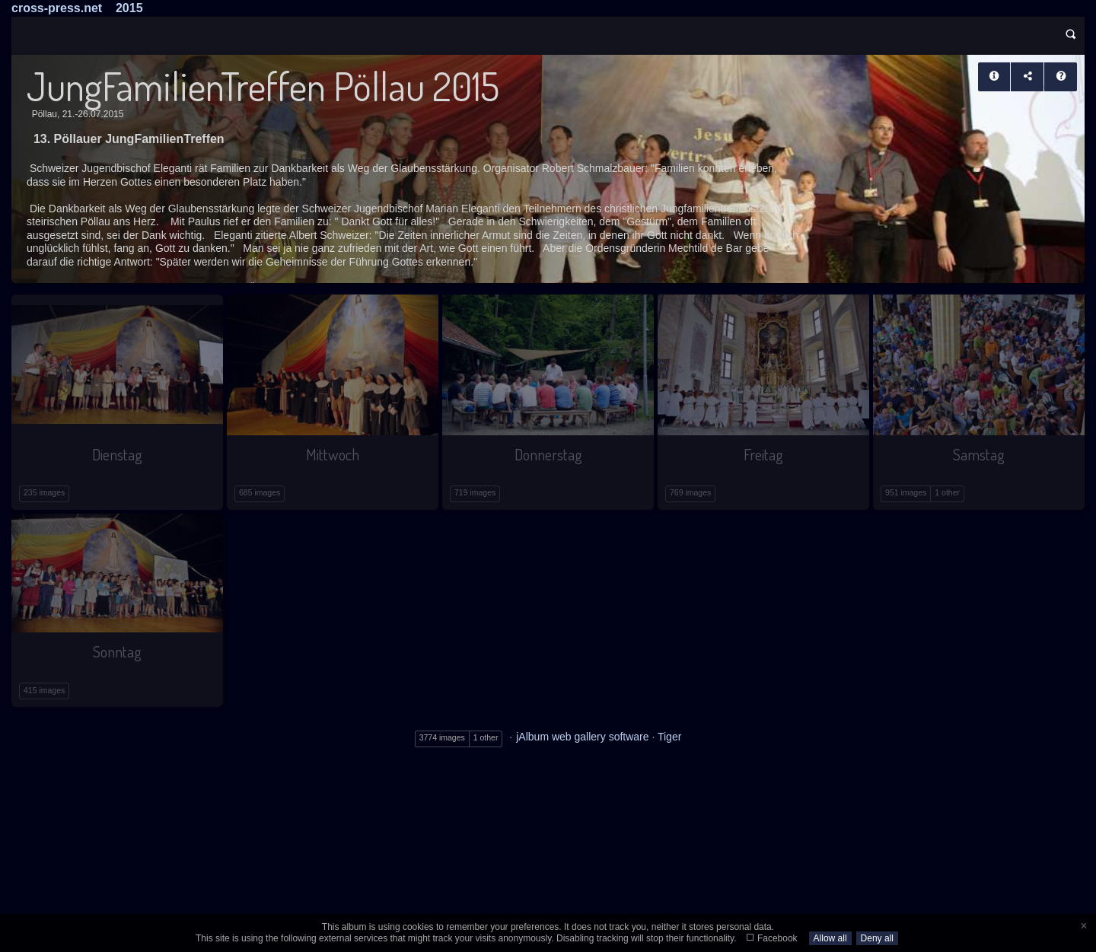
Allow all (830, 938)
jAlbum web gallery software (582, 737)
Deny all (877, 938)
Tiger (669, 737)
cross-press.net (56, 8)
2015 (129, 8)
